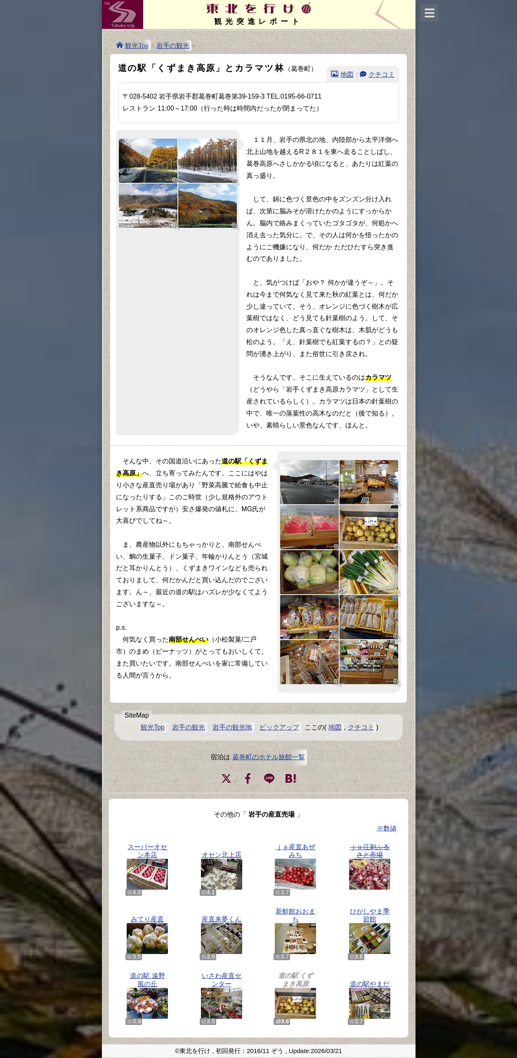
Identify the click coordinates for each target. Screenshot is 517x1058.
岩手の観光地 (232, 727)
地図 (347, 74)
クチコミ (381, 74)
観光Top (137, 45)
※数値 (387, 828)
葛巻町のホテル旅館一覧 (268, 756)
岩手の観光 (172, 45)
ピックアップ (279, 727)
